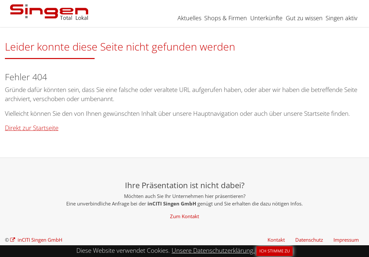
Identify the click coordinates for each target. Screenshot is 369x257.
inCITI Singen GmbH (39, 239)
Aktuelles (189, 18)
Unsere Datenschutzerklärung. (213, 250)
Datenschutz (309, 239)
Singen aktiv (341, 18)
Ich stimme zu (274, 251)
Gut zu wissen (304, 18)
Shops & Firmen (225, 18)
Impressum (346, 239)
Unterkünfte (266, 18)
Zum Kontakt (184, 216)
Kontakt (276, 239)
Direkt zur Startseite (31, 128)
